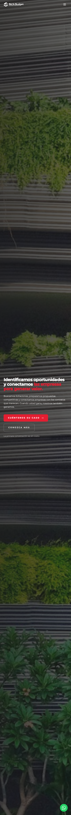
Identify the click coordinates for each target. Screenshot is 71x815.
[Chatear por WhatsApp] (64, 808)
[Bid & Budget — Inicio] (14, 4)
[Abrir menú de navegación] (64, 4)
